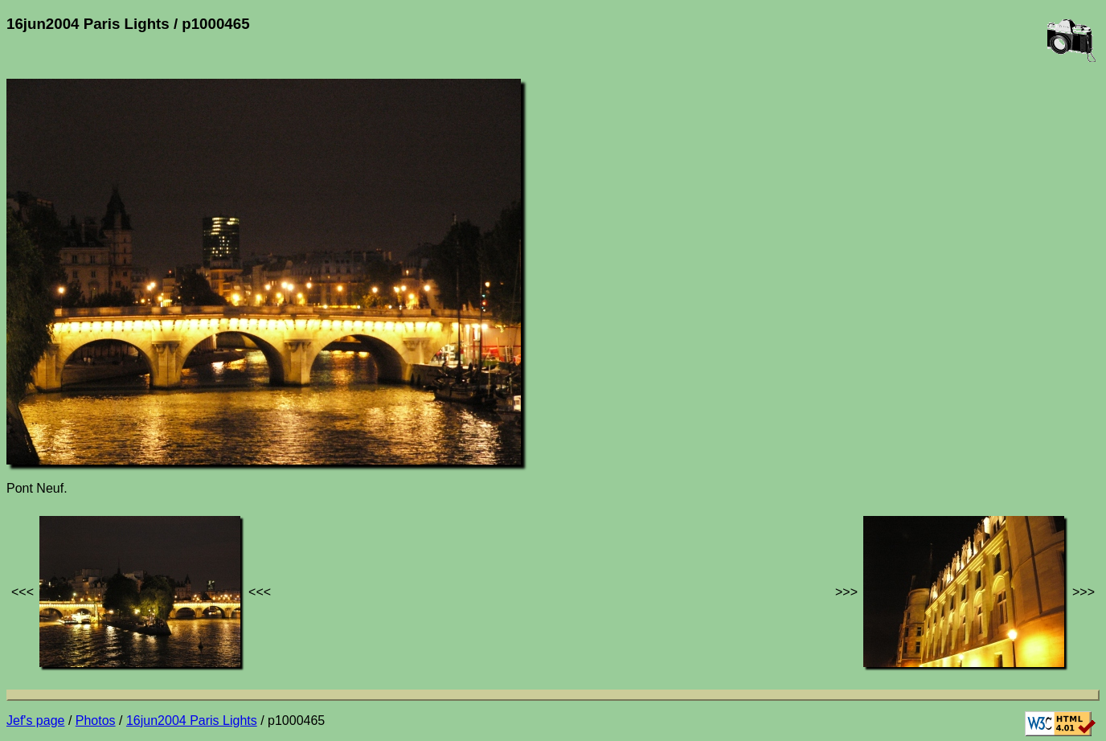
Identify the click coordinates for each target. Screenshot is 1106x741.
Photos (96, 720)
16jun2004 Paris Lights (191, 720)
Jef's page (35, 720)
